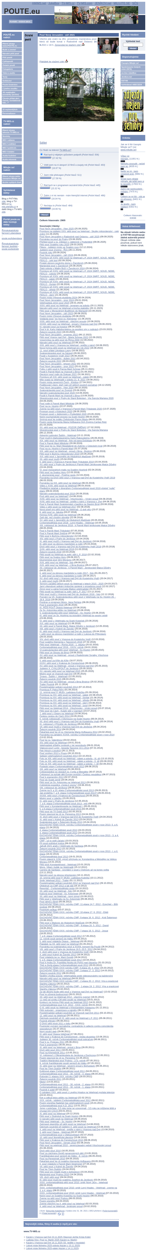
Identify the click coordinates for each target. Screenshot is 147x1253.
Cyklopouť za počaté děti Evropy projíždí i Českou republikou (70, 774)
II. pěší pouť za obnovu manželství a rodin (60, 575)
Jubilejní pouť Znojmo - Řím (53, 250)
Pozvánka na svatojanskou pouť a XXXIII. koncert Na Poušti (69, 946)
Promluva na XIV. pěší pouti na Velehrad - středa (64, 700)
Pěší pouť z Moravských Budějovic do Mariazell (63, 310)
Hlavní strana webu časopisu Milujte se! (11, 177)
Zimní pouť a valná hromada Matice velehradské (64, 589)
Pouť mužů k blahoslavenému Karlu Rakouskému (64, 438)
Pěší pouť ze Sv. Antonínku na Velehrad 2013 (62, 782)
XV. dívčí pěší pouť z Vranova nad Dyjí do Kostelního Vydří (69, 578)
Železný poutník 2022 (50, 361)
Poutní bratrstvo (9, 85)
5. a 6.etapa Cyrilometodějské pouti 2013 (60, 809)
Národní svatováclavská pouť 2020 (57, 393)
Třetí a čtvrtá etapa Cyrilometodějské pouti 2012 (63, 965)
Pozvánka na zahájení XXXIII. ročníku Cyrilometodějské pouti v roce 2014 (76, 734)
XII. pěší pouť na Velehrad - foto (55, 891)
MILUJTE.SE (122, 3)
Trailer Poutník (46, 684)
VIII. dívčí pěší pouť (49, 1177)
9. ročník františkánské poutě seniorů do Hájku (63, 1063)
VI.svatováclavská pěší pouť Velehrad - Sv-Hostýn (64, 650)
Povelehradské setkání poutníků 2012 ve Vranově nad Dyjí (69, 883)
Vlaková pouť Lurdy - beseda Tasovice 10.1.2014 (64, 748)
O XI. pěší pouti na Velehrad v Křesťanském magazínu (67, 1007)
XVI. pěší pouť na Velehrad (53, 623)
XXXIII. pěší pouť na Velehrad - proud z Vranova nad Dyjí (68, 324)
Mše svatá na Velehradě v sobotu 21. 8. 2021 (62, 379)
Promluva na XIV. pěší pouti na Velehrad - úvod (63, 705)
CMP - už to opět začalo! (52, 840)
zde (3, 201)
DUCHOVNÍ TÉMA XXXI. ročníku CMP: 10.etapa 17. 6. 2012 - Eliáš (73, 912)
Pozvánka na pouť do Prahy (53, 239)
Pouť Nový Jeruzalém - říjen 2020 (56, 387)
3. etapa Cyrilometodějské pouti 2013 (58, 832)
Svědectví (6, 81)
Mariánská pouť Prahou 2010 (54, 1174)
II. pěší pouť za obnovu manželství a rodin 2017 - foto (66, 573)
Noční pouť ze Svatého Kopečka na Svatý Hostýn (64, 1195)
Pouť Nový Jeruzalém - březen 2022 (57, 363)
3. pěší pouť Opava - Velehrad (55, 1132)
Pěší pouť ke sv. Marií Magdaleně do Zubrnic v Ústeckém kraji (70, 446)
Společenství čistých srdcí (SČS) (130, 68)
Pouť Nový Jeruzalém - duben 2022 (57, 358)
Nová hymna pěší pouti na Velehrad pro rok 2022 (64, 348)
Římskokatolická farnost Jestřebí (10, 245)
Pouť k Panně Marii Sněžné (53, 533)
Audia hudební (9, 156)
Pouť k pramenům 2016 (51, 605)
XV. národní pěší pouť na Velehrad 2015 (59, 671)
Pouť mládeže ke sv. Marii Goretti (56, 957)
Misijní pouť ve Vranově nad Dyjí (55, 673)
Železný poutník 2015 (50, 679)
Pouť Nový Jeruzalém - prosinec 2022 (58, 334)
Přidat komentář (49, 1213)
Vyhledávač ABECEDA (131, 85)
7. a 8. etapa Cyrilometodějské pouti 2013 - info (63, 803)
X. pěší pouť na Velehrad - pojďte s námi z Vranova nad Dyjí (69, 1129)
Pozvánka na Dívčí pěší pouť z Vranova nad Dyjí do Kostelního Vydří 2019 (77, 477)
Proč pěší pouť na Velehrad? (54, 496)
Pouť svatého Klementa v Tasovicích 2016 (60, 642)
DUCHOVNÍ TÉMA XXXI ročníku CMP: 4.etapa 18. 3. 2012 (69, 968)
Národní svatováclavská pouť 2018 (57, 493)
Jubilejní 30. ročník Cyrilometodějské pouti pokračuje (66, 1039)
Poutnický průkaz (48, 909)
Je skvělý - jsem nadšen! (128, 205)
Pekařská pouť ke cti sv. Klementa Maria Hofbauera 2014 (68, 732)
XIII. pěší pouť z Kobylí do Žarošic (56, 628)
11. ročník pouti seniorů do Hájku (56, 938)
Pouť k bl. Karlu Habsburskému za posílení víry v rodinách (69, 329)
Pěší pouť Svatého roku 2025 (54, 244)
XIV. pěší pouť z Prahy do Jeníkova (57, 538)
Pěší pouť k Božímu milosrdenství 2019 (59, 454)
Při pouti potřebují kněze (52, 843)
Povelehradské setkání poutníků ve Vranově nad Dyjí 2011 (69, 1013)
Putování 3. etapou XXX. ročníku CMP (58, 1076)
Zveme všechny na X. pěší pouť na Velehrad (62, 1203)
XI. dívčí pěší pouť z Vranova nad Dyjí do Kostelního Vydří (69, 816)
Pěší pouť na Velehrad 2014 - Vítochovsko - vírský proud (68, 708)
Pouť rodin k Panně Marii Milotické (56, 403)
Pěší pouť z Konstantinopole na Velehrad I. (61, 806)
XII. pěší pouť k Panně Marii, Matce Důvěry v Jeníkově (67, 626)
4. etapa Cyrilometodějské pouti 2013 (58, 830)
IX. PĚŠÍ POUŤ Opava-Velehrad (55, 607)
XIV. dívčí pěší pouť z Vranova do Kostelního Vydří (65, 639)
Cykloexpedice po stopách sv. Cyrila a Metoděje (63, 771)
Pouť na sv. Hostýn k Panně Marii (56, 448)
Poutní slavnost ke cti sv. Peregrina (57, 1058)
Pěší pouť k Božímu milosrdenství (56, 536)
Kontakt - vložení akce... (21, 21)
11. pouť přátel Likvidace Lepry (55, 350)
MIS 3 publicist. (9, 148)
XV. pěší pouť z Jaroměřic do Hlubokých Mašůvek (64, 520)
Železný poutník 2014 (50, 729)
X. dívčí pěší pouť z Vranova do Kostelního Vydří (64, 952)
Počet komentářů (110, 1211)
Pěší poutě (7, 57)
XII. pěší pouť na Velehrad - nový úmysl (59, 896)
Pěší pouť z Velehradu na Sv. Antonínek (59, 899)
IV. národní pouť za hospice (53, 326)
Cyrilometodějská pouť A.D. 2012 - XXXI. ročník (63, 1005)
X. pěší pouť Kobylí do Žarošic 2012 (57, 954)
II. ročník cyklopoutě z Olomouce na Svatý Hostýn (64, 718)
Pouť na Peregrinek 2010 (52, 1158)
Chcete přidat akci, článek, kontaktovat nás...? (11, 100)
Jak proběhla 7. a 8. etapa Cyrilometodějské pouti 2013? (68, 793)
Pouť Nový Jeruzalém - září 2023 (56, 313)
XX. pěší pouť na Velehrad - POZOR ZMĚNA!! (62, 427)
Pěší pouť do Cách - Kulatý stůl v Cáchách (61, 711)
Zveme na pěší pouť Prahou (54, 1198)
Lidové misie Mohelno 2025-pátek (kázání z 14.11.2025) (52, 1248)
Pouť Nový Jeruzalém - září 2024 (56, 255)
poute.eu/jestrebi (10, 249)
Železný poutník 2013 (50, 848)
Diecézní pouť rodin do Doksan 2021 (58, 374)
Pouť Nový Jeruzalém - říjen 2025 (56, 228)
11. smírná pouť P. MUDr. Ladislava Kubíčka (61, 692)
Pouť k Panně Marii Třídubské (54, 530)
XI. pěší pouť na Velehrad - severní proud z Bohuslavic (67, 1066)
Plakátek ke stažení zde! (53, 61)
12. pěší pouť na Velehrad (52, 1015)
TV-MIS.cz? (65, 150)
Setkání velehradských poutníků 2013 (58, 756)
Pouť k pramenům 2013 (51, 777)
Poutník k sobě (47, 1089)
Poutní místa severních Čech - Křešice (59, 382)
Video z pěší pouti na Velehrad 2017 (57, 507)
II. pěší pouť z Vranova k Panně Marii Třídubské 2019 (66, 461)
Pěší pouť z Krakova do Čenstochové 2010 (61, 1140)
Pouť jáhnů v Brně (48, 901)
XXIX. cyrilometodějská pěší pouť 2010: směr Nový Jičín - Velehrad (73, 1182)
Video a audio (8, 73)
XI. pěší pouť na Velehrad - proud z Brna (60, 1047)
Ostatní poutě (8, 65)
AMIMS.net (39, 3)
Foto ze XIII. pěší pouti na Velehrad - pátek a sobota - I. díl (69, 764)
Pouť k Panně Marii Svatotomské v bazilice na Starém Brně (69, 504)
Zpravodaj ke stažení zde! (69, 45)
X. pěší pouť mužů (48, 581)
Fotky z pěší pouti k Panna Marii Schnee (60, 369)
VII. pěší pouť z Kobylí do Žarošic (56, 1166)
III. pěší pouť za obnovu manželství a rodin (61, 544)
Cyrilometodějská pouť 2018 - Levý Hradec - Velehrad (66, 522)
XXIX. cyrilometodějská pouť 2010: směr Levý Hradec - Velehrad (72, 1193)
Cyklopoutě (7, 61)
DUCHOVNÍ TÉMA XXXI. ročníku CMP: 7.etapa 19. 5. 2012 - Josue (73, 930)
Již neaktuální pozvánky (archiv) (10, 93)
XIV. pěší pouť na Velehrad (53, 742)
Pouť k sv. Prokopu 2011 (52, 1042)
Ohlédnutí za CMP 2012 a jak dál (56, 885)
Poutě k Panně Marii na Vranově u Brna (59, 371)
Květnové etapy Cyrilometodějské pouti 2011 (62, 1071)
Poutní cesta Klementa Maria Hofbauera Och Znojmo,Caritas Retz (73, 422)
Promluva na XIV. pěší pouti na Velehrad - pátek (63, 695)
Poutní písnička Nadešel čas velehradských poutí (64, 1103)
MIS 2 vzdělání (9, 144)
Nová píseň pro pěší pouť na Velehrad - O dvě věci (65, 509)
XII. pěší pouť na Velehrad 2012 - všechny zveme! (64, 997)
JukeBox (53, 3)
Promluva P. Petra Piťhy (51, 689)
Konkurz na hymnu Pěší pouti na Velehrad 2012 (63, 1002)
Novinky (6, 136)
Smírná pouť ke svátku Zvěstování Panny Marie (63, 419)
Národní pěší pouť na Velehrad (55, 342)
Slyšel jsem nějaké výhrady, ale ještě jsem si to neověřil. (132, 181)
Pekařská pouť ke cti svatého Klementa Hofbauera (65, 1161)
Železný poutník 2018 (50, 552)
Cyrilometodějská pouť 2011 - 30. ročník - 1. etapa (65, 1087)
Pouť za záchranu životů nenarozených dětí (61, 1153)
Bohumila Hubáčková (55, 1211)
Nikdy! (42, 1081)
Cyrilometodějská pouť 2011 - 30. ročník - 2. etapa (65, 1084)
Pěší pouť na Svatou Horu (52, 472)
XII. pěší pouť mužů (49, 459)
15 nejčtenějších (9, 109)
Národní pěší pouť (10, 53)
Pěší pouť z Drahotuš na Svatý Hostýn (58, 1116)
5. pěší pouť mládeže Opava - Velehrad (59, 941)
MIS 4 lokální (8, 152)
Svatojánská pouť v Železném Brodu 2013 (60, 822)
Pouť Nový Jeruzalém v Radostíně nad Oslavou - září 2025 (69, 236)
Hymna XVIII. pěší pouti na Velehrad (57, 514)
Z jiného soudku (9, 88)
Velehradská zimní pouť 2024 (54, 303)
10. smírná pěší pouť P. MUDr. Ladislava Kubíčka (64, 877)
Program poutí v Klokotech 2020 (55, 411)
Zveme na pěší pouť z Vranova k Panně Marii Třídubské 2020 (70, 408)
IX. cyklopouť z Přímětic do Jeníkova (58, 724)
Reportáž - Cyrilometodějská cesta (57, 888)
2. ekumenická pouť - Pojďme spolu (57, 475)
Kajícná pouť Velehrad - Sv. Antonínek (58, 893)
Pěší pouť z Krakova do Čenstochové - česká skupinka (67, 1036)
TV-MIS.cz (68, 3)
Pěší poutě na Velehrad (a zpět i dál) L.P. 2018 (63, 554)
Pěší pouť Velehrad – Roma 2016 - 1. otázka (62, 644)
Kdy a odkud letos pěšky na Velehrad (58, 1097)
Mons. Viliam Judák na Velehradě (56, 867)
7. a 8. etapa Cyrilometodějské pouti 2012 (60, 936)
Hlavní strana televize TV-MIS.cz (10, 131)
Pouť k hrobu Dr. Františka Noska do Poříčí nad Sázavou (68, 962)
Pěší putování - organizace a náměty (58, 1010)
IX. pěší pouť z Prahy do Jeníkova (56, 801)
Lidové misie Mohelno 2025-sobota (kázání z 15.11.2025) (53, 1245)
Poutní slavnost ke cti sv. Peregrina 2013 (60, 814)
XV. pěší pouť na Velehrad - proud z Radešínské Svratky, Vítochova (73, 655)
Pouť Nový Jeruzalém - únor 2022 (56, 366)
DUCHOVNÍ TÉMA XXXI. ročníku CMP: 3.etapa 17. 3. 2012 (69, 970)
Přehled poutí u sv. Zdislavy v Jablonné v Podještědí (65, 242)
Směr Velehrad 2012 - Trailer (54, 880)
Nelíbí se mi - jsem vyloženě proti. (129, 172)
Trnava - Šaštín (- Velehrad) (53, 676)
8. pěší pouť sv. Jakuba (51, 512)
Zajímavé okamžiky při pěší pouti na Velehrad (62, 1124)
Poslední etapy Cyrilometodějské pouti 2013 (61, 766)
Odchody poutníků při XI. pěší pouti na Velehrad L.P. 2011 (68, 1018)
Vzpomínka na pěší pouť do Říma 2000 (59, 340)
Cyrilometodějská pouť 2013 (53, 856)
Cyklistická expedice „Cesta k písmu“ (58, 785)
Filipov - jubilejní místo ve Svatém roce (59, 247)
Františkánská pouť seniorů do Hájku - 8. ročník (63, 1156)
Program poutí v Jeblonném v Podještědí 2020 (63, 414)
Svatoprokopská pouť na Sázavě (56, 353)
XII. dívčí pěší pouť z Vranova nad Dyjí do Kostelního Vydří (69, 721)
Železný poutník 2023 (50, 332)
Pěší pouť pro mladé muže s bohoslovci (59, 1172)
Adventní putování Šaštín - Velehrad (57, 435)
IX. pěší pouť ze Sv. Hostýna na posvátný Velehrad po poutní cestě (73, 615)
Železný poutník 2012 (50, 973)
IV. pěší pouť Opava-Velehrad (54, 1034)
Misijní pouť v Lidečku (50, 798)
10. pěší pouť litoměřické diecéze (56, 1137)
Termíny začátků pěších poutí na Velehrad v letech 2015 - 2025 (71, 583)
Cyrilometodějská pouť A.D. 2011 (56, 1105)
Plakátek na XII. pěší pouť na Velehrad (59, 944)
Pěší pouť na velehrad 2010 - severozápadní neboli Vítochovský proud (75, 1145)
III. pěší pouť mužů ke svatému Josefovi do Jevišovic (66, 1179)
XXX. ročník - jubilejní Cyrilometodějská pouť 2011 (65, 1100)
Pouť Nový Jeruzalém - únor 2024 (56, 300)
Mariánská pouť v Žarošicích (53, 265)
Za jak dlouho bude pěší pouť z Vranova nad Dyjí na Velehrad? (71, 991)
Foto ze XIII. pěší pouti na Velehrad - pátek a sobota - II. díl (69, 761)
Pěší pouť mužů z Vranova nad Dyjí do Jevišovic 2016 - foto (69, 594)
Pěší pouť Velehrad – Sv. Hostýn (55, 1121)
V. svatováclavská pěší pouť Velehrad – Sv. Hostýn (65, 612)
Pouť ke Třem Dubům (50, 1068)
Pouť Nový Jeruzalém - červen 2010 (57, 1142)
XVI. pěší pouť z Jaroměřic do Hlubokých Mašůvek (65, 456)
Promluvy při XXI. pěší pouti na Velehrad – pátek (64, 377)
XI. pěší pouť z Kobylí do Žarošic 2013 (58, 819)
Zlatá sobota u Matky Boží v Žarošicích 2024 (62, 268)
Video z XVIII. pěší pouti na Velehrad (58, 485)
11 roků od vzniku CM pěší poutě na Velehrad (63, 999)
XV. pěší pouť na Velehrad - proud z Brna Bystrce (64, 681)
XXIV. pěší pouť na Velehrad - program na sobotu (64, 305)
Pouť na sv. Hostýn (49, 406)
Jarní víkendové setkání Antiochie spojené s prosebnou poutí (70, 586)
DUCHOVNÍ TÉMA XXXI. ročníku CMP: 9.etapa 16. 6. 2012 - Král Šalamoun (78, 917)
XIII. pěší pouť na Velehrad (53, 769)
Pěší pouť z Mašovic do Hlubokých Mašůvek (62, 922)
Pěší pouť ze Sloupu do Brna (54, 652)
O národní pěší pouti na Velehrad (56, 1119)
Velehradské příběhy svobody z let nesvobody (62, 745)
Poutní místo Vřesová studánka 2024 (58, 297)
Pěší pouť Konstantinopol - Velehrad (58, 864)
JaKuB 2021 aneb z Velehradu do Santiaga (61, 846)
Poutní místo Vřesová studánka (55, 316)
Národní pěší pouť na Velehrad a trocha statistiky (64, 308)
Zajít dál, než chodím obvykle (54, 517)
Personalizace (8, 113)
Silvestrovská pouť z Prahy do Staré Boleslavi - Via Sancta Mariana (73, 430)
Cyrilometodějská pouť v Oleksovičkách (59, 1134)
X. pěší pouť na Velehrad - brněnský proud (61, 1206)
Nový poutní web (48, 1031)
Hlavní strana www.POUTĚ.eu (9, 45)
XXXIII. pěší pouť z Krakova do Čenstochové (62, 795)
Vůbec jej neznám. (125, 157)
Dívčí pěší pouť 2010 (50, 1150)
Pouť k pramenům (48, 1044)
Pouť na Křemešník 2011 (52, 1052)
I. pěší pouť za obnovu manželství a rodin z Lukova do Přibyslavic (72, 634)
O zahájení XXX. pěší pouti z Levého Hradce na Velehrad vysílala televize (77, 1092)
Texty (4, 77)
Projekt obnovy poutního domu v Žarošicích (61, 263)
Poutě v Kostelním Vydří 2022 (54, 355)
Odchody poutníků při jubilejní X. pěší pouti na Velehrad (68, 1126)
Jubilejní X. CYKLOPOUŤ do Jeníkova (58, 668)
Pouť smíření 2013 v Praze (53, 753)
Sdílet (43, 142)
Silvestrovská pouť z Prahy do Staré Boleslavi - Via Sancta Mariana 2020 (76, 398)
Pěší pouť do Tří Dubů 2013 (53, 811)
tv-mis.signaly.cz (9, 205)
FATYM (124, 81)
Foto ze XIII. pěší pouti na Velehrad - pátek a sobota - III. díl (69, 758)
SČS (135, 3)
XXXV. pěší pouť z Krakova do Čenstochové (61, 663)
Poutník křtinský (47, 1020)
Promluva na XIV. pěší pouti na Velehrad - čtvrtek (64, 697)
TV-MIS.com (84, 3)
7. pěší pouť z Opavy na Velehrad (56, 713)
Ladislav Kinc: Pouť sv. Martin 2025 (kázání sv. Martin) (51, 1240)
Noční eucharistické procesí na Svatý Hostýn (62, 416)
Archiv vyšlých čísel (11, 182)
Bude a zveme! (9, 50)
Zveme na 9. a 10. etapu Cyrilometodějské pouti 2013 (66, 790)
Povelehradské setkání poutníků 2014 (58, 687)
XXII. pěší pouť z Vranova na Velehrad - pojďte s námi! (67, 345)
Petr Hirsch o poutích (50, 750)
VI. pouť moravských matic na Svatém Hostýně (63, 469)
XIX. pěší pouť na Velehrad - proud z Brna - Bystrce (65, 451)
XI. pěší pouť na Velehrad (52, 1113)
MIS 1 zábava (8, 140)
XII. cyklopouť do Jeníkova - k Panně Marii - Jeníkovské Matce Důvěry (75, 567)
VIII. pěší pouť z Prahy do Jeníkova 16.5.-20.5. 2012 (66, 949)
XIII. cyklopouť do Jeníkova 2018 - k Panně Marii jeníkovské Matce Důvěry (77, 525)
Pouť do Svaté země (49, 779)
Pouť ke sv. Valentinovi (51, 740)
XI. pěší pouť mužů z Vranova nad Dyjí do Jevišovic (65, 541)
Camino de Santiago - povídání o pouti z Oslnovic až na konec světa (74, 869)
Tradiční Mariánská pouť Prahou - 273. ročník (62, 1060)
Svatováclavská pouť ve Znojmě (55, 390)
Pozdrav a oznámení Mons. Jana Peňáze (60, 602)
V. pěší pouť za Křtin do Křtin (54, 660)
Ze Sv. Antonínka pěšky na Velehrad (58, 610)
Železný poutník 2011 (50, 1079)
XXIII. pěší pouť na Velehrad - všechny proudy (62, 321)
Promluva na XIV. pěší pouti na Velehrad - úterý (63, 703)
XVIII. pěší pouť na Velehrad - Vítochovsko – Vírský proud (68, 499)
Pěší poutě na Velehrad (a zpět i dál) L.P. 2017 (63, 591)
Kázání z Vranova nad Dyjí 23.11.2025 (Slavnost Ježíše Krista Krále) (58, 1237)
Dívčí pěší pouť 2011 (50, 1050)
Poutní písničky (47, 1201)
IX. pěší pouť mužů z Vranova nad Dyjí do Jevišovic (65, 631)
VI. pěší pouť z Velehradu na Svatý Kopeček (62, 620)
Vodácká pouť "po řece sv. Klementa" (58, 318)
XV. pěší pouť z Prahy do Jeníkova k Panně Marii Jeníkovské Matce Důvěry (77, 464)
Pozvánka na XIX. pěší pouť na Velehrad (60, 483)
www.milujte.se (128, 149)
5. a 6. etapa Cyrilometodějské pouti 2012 (60, 960)
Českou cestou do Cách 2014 (54, 716)
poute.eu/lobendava (12, 238)
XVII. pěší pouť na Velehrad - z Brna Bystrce (62, 565)
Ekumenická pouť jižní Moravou (55, 559)
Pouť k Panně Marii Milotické (54, 443)
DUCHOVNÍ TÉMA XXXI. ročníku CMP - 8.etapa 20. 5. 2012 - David (74, 925)
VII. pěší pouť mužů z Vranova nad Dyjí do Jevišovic (66, 726)
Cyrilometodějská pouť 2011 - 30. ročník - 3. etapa (65, 1073)
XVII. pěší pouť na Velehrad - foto (56, 562)
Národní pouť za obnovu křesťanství (58, 875)
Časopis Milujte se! (130, 63)
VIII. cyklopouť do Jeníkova (53, 787)
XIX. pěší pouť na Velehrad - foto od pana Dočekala (65, 440)
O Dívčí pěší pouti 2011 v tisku (55, 1023)
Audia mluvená (9, 159)
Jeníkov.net (126, 77)
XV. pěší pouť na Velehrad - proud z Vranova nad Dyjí (66, 665)
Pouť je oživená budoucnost (53, 994)
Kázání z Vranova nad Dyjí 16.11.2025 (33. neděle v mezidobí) (55, 1243)
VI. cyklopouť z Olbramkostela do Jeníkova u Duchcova (67, 1055)
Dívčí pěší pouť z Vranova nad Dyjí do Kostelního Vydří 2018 (70, 546)
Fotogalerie (7, 69)
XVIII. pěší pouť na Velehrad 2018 (56, 549)
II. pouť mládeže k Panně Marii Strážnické (60, 1164)
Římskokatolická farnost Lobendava (11, 231)
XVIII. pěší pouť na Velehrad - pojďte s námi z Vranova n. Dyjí (70, 501)
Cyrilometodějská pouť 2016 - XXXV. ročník (61, 647)
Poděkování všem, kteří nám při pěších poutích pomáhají (68, 385)
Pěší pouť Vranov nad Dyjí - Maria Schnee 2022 (63, 337)
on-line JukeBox (128, 73)
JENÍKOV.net (103, 3)
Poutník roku (45, 252)
